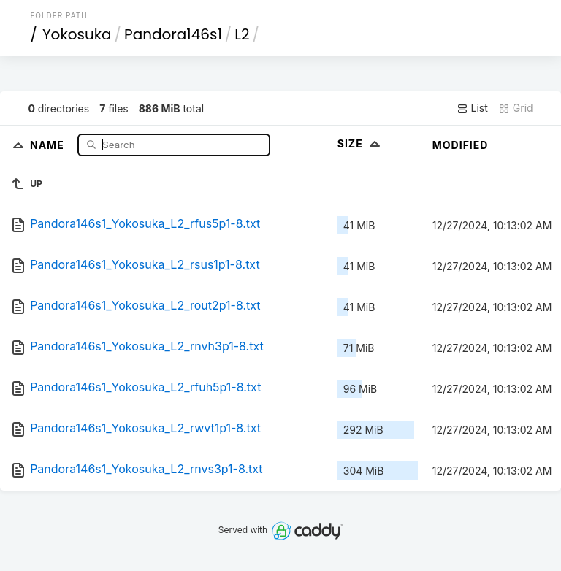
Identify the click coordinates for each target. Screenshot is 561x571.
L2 (241, 34)
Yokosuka (77, 34)
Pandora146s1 (173, 34)
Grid (515, 108)
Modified (460, 145)
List (472, 108)
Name (48, 144)
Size (360, 143)
